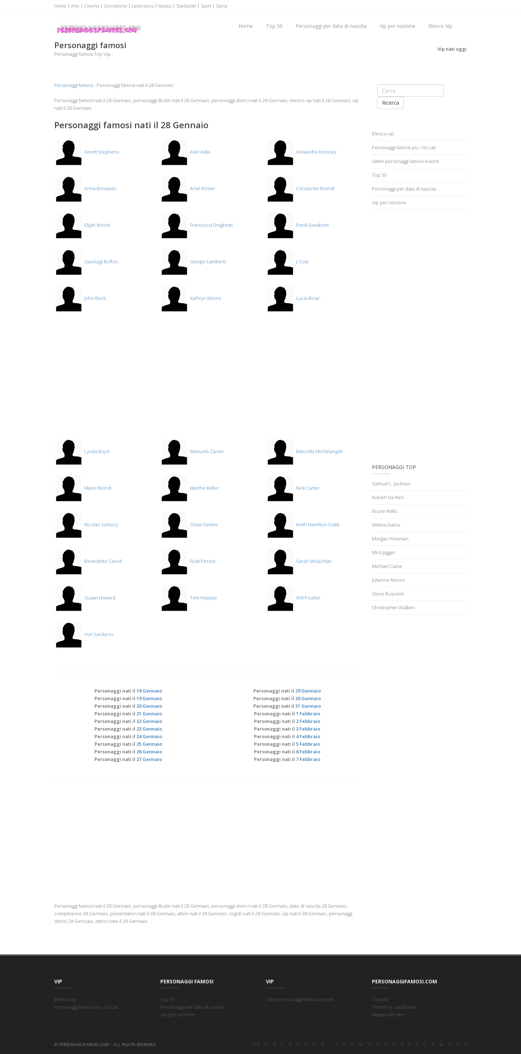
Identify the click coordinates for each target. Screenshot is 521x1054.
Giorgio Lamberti (193, 261)
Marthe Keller (189, 488)
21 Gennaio (149, 713)
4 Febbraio (308, 736)
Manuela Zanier (192, 451)
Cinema (91, 6)
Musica (164, 6)
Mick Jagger (383, 552)
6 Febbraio (308, 751)
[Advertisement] (207, 379)
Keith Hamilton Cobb (303, 524)
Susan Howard (84, 597)
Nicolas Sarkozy (86, 524)
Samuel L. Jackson (391, 483)
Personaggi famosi (73, 85)
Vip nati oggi (452, 49)
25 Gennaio (149, 744)
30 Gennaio (308, 698)
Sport (206, 6)
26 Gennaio (149, 751)
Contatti (380, 999)
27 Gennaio (149, 759)
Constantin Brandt (300, 188)
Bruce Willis (384, 511)
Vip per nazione (397, 25)
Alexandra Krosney (301, 152)
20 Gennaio (149, 706)
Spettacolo (186, 6)
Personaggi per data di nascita (331, 25)
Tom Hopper (188, 597)
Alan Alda (185, 152)
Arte (75, 6)
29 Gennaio (308, 690)
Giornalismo (115, 6)
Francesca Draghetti (196, 225)
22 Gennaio (149, 721)
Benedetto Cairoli (88, 561)
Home (60, 6)
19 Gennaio (149, 698)
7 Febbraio (308, 759)
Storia (221, 6)
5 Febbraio (308, 744)
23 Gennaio (149, 728)
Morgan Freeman (390, 538)
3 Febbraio (308, 728)
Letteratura (143, 6)
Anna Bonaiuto (85, 188)
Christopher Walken (393, 607)
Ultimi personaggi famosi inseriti (405, 161)
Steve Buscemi (388, 593)
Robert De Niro (388, 497)
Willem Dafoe (386, 525)
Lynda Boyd (81, 451)
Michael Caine (387, 566)
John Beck (80, 298)
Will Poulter (293, 597)
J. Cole (287, 261)
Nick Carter (292, 488)
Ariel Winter (187, 188)
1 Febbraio (308, 713)
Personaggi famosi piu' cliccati (404, 147)
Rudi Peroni (187, 561)
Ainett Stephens (86, 152)
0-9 (256, 1044)
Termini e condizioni (394, 1007)
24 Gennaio (149, 736)
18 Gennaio (149, 690)
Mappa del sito (387, 1014)
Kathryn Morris (190, 298)
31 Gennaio (308, 706)
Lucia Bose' (293, 298)
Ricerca (390, 102)
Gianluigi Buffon (86, 261)
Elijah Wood (82, 225)
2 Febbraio (308, 721)
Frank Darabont (297, 225)
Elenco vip (383, 133)
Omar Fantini (188, 524)
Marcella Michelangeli (304, 451)
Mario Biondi (82, 488)
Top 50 (274, 25)
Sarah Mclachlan (299, 561)
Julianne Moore (388, 580)
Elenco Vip (440, 25)
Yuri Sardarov (83, 634)
